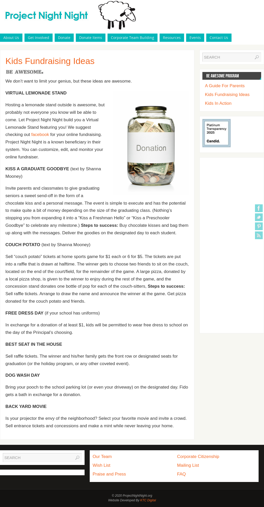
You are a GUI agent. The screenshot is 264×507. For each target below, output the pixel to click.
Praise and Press (109, 474)
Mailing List (188, 465)
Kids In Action (218, 103)
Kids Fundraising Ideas (227, 94)
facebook (40, 134)
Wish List (101, 465)
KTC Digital (148, 500)
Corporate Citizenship (198, 456)
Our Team (102, 456)
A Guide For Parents (225, 85)
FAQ (181, 474)
